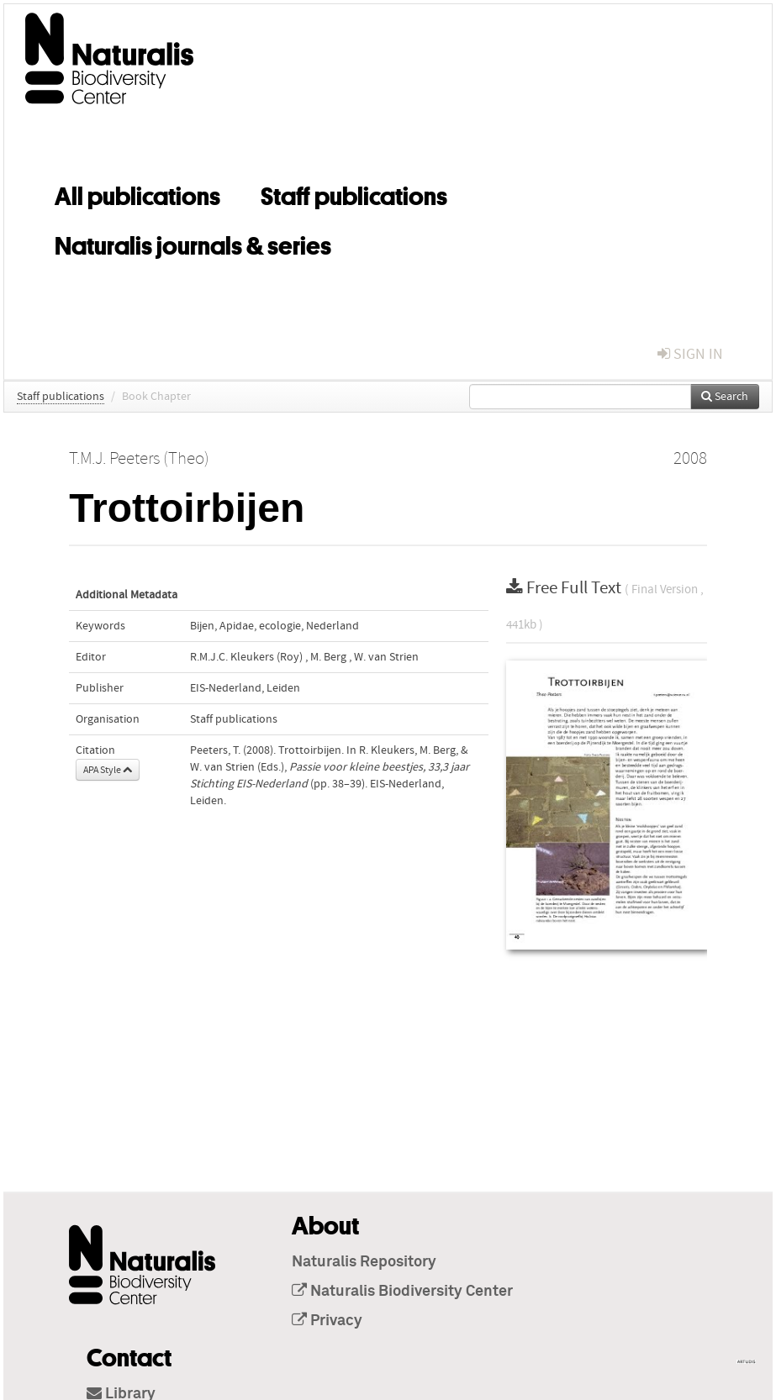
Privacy (327, 1321)
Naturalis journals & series (193, 242)
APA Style (107, 770)
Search (724, 396)
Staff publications (354, 193)
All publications (137, 193)
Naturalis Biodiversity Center (402, 1291)
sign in (690, 354)
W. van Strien (386, 657)
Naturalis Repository (364, 1262)
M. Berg (328, 657)
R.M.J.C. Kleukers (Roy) (246, 657)
